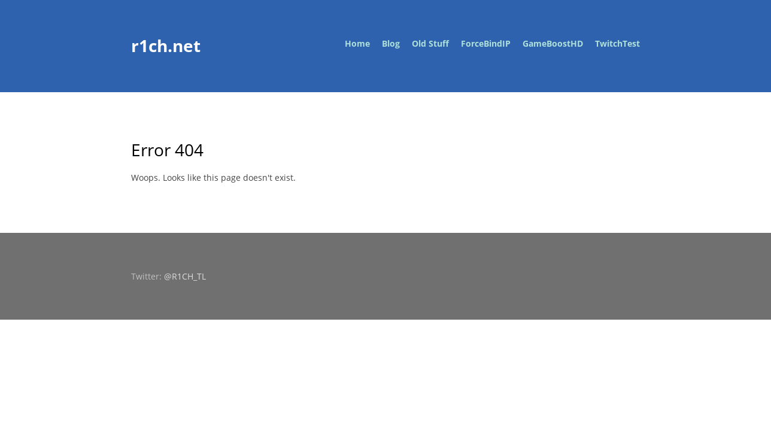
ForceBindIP (486, 43)
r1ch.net (166, 45)
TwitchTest (617, 43)
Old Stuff (430, 43)
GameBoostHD (553, 43)
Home (357, 43)
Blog (391, 43)
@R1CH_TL (185, 276)
